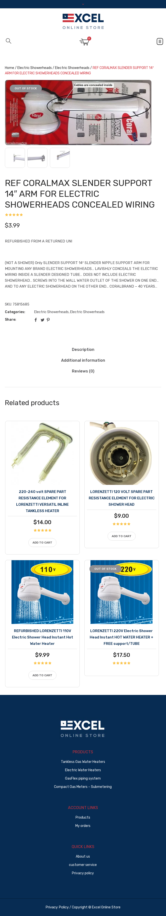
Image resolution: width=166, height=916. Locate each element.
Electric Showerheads (34, 68)
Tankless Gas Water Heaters (83, 762)
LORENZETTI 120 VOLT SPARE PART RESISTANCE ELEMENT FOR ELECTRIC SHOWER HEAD (122, 498)
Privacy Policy (57, 907)
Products (83, 817)
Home (9, 68)
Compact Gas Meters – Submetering (83, 787)
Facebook (36, 319)
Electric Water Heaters (83, 770)
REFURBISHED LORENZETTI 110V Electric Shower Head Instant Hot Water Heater (42, 637)
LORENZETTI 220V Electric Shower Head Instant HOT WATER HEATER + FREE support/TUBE (121, 637)
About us (83, 856)
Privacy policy (83, 873)
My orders (82, 826)
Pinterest (48, 319)
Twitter (42, 319)
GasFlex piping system (83, 778)
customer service (83, 865)
